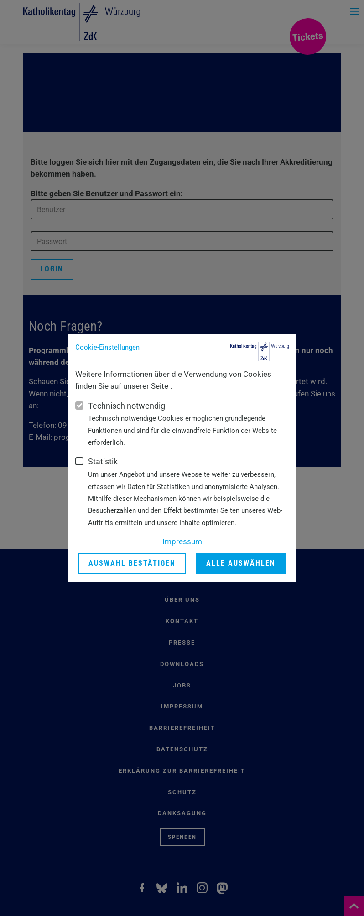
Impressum (182, 541)
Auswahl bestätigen (132, 563)
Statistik (103, 461)
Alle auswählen (241, 563)
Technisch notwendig (126, 406)
